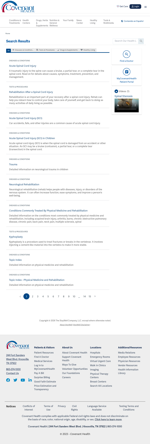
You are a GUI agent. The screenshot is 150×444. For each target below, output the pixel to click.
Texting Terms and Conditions (129, 408)
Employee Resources (129, 356)
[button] (145, 6)
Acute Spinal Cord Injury (22, 65)
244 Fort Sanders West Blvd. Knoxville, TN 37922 (17, 359)
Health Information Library (128, 371)
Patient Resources (44, 352)
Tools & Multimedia (108, 21)
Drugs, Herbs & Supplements (42, 23)
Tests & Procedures (47, 50)
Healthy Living (93, 21)
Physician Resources (129, 361)
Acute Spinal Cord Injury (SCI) (25, 118)
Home (8, 33)
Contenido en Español (132, 21)
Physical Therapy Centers (99, 375)
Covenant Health (37, 426)
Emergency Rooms (100, 356)
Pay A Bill (39, 373)
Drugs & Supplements (69, 50)
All (8, 50)
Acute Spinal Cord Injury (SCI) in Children (31, 138)
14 (85, 296)
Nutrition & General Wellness (54, 23)
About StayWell (65, 325)
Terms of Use (48, 408)
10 (74, 296)
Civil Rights (74, 408)
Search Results (18, 41)
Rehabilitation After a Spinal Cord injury (30, 92)
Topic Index (15, 259)
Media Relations (126, 352)
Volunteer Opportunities (75, 368)
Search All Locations (101, 385)
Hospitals (95, 352)
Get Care (122, 6)
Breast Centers (98, 381)
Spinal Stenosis (124, 96)
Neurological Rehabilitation (23, 184)
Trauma (13, 164)
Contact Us (12, 373)
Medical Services (43, 361)
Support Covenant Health (71, 358)
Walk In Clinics (98, 365)
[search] (126, 41)
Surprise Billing (42, 377)
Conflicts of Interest (29, 408)
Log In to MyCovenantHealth (44, 367)
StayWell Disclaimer (82, 325)
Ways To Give (69, 364)
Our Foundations (71, 373)
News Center (79, 21)
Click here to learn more (108, 419)
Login (135, 6)
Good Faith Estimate (45, 381)
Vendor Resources (127, 365)
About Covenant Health (74, 352)
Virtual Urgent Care (100, 361)
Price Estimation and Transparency (45, 387)
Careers (66, 377)
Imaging (94, 369)
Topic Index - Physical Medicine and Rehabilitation (35, 280)
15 (91, 296)
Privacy (62, 406)
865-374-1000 (13, 369)
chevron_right (96, 296)
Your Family (68, 20)
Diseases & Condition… (24, 50)
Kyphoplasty (15, 236)
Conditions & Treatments (15, 21)
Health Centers (26, 21)
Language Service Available (96, 408)
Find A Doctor (41, 356)
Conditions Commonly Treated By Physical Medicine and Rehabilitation (46, 210)
